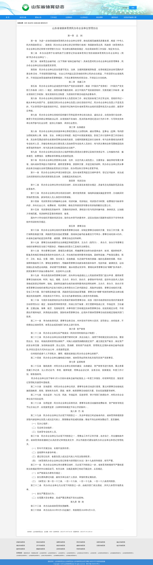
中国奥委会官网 (34, 553)
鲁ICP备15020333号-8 (92, 564)
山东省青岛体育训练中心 (103, 553)
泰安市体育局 (60, 545)
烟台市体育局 (121, 542)
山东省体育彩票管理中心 (128, 553)
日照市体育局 (101, 545)
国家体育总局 (27, 553)
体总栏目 (30, 23)
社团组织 (69, 17)
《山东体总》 (84, 17)
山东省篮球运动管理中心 (34, 555)
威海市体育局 (80, 545)
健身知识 (114, 17)
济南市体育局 (20, 542)
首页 (25, 23)
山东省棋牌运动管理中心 (59, 555)
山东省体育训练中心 (52, 553)
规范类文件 (44, 23)
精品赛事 (99, 17)
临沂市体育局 (121, 545)
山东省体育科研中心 (71, 553)
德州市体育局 (20, 549)
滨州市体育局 (60, 549)
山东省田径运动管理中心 (21, 555)
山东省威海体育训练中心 (115, 553)
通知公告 (38, 17)
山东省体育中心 (61, 553)
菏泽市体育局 (80, 549)
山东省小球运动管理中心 (46, 555)
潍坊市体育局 (20, 545)
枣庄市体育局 (80, 542)
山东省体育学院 (43, 553)
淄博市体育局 (60, 542)
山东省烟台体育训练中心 (71, 555)
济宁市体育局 (40, 545)
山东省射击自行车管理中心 (83, 553)
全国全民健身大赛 (130, 17)
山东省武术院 (93, 553)
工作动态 (53, 17)
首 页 (7, 17)
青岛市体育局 (40, 542)
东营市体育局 (101, 542)
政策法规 (23, 17)
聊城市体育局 (40, 549)
